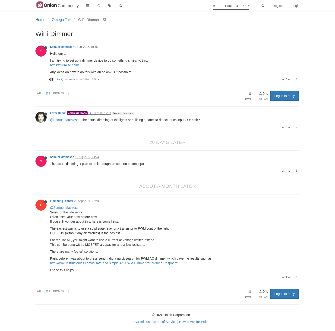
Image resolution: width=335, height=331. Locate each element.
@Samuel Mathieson (123, 113)
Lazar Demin (58, 113)
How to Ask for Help (193, 322)
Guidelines (142, 322)
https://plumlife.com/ (64, 65)
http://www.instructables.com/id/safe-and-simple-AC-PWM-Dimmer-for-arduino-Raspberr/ (114, 263)
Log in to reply (284, 96)
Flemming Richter (61, 201)
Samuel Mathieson (62, 47)
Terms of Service (164, 322)
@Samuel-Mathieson (65, 120)
